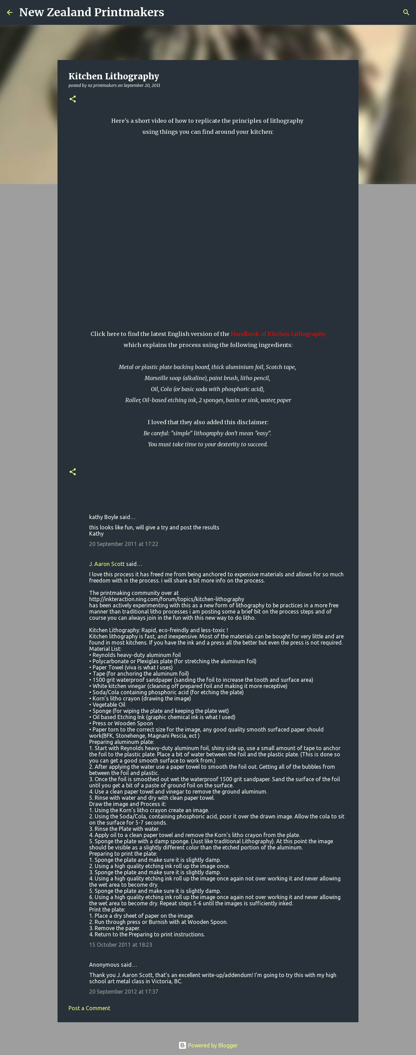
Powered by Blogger (208, 1045)
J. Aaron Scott (107, 564)
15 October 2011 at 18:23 (120, 945)
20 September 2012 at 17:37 (123, 991)
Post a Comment (89, 1008)
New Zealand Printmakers (91, 12)
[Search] (174, 12)
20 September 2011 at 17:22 (123, 544)
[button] (73, 99)
